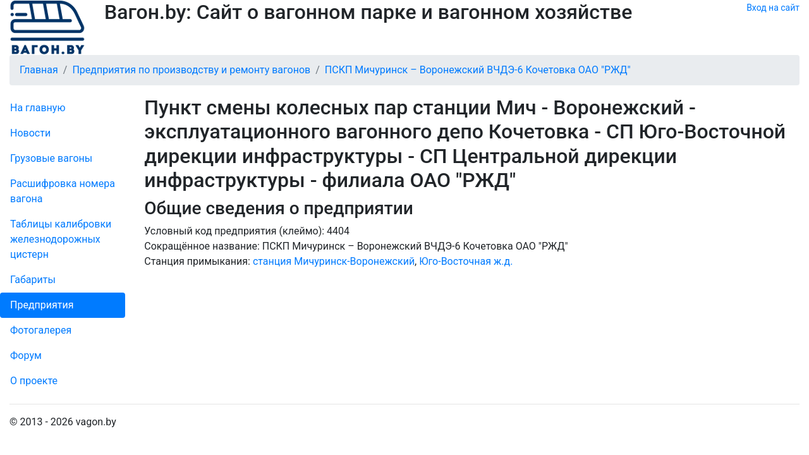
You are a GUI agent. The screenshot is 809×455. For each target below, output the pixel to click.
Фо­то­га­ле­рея (40, 330)
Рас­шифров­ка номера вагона (62, 191)
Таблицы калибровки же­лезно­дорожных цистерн (60, 239)
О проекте (34, 381)
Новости (30, 133)
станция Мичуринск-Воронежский (334, 261)
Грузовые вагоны (51, 158)
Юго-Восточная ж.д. (466, 261)
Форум (26, 355)
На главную (37, 108)
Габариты (33, 280)
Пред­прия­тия (41, 305)
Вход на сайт (773, 8)
